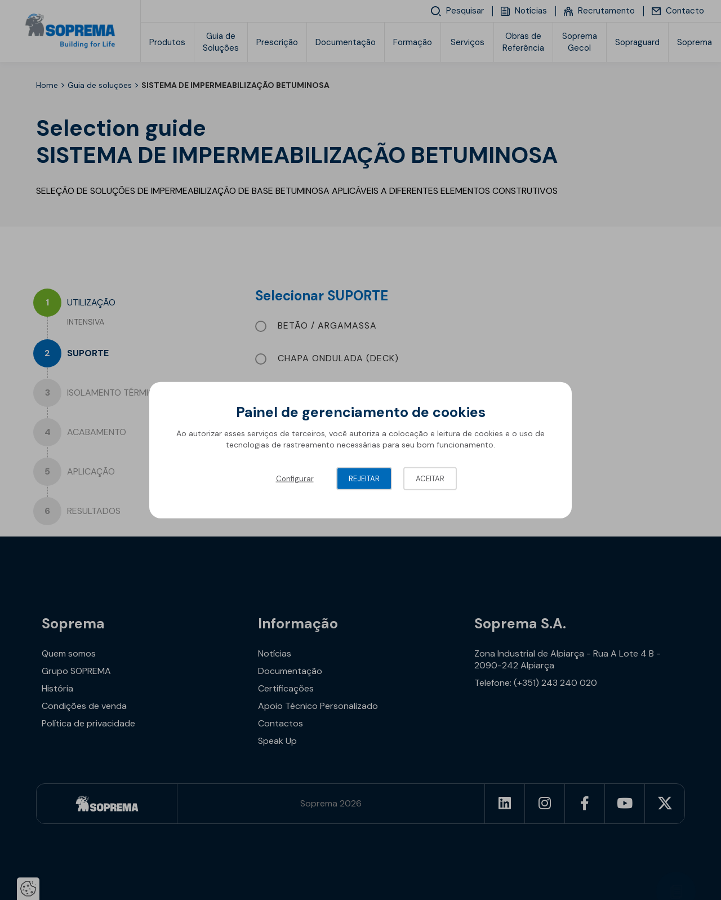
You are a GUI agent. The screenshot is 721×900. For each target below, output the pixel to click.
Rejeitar (364, 479)
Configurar (295, 479)
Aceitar (430, 479)
